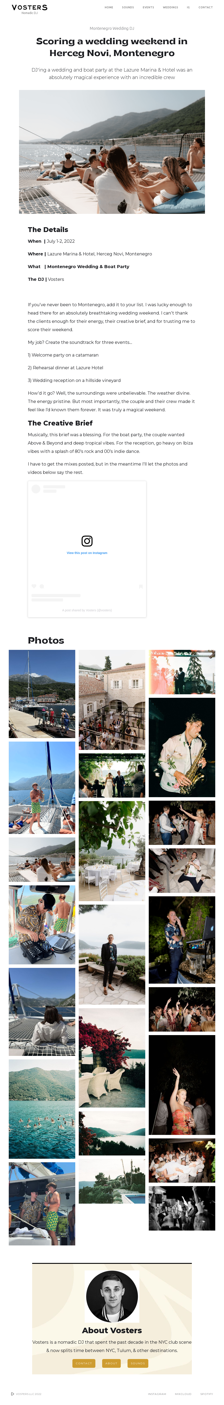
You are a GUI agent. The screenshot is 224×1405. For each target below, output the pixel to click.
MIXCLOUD (183, 1394)
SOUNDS (128, 7)
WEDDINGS (170, 7)
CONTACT (206, 7)
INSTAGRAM (157, 1394)
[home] (29, 7)
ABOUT (111, 1363)
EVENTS (148, 7)
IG (188, 7)
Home (109, 7)
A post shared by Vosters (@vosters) (87, 610)
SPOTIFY (206, 1394)
